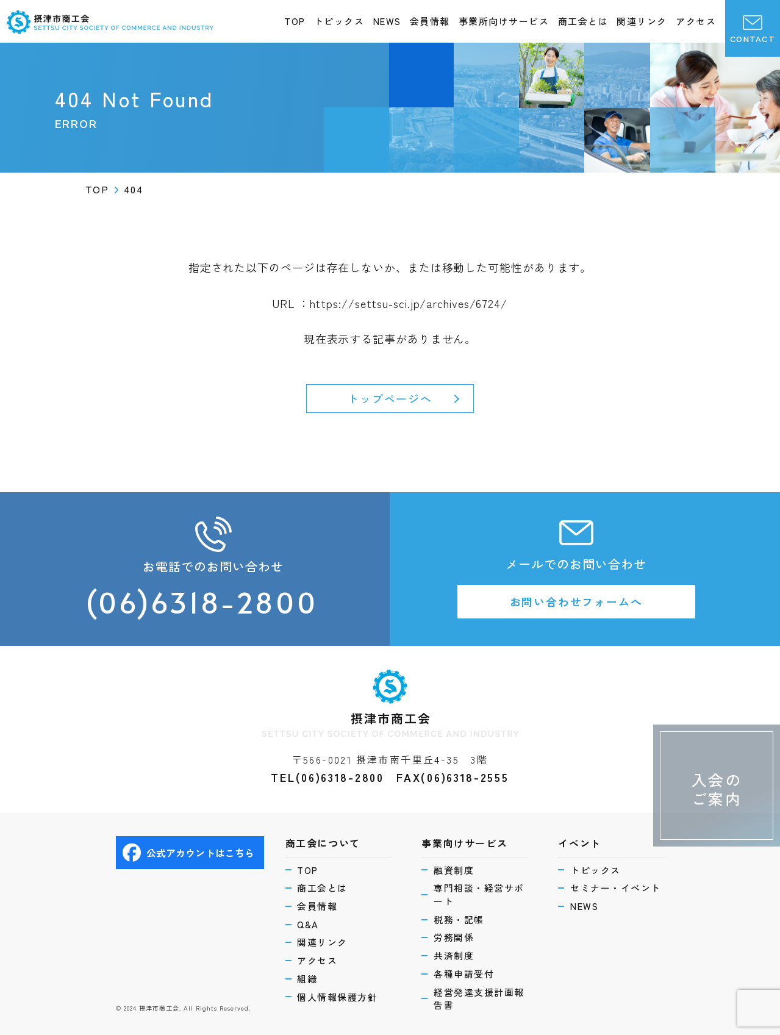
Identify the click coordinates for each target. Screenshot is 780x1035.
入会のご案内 (717, 788)
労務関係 (454, 937)
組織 (308, 978)
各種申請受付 (464, 973)
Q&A (309, 924)
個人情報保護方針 (338, 996)
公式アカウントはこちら (189, 852)
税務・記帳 (459, 919)
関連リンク (642, 21)
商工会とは (583, 21)
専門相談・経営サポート (479, 894)
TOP (295, 21)
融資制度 (454, 869)
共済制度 (454, 955)
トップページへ (390, 398)
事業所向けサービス (504, 21)
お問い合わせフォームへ (576, 601)
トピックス (339, 21)
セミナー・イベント (615, 887)
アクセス (696, 21)
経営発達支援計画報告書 (479, 999)
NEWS (387, 21)
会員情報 (430, 21)
